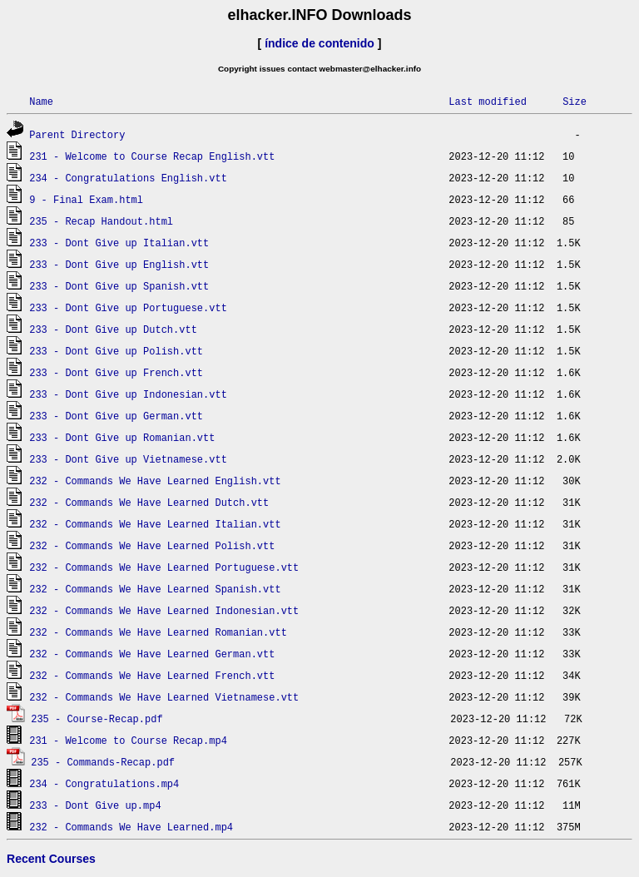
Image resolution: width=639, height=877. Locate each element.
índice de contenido (319, 43)
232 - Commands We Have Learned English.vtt (154, 480)
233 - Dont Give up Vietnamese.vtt (128, 459)
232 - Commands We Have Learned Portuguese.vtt (164, 567)
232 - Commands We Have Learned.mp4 (131, 827)
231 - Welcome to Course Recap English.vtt (152, 156)
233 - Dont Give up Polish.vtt (116, 351)
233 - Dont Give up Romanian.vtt (122, 437)
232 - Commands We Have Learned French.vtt (152, 675)
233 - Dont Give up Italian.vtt (119, 242)
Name (41, 101)
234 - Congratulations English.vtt (128, 178)
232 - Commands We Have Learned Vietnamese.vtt (164, 697)
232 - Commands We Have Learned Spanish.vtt (154, 589)
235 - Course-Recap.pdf (96, 718)
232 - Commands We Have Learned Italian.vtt (154, 524)
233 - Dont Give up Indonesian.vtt (128, 394)
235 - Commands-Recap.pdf (103, 762)
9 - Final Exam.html (86, 199)
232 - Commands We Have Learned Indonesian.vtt (164, 610)
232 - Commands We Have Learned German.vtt (152, 654)
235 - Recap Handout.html (101, 221)
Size (574, 101)
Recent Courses (51, 858)
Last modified (487, 101)
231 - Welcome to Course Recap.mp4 (128, 740)
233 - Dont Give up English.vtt (119, 264)
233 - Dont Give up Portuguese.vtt (128, 307)
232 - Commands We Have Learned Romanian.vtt (158, 632)
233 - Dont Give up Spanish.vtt (119, 286)
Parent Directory (77, 134)
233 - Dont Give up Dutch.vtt (113, 329)
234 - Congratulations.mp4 (104, 783)
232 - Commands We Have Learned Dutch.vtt (149, 502)
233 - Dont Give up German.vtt (116, 416)
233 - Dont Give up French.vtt (116, 372)
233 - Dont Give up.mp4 (95, 805)
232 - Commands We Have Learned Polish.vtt (152, 545)
